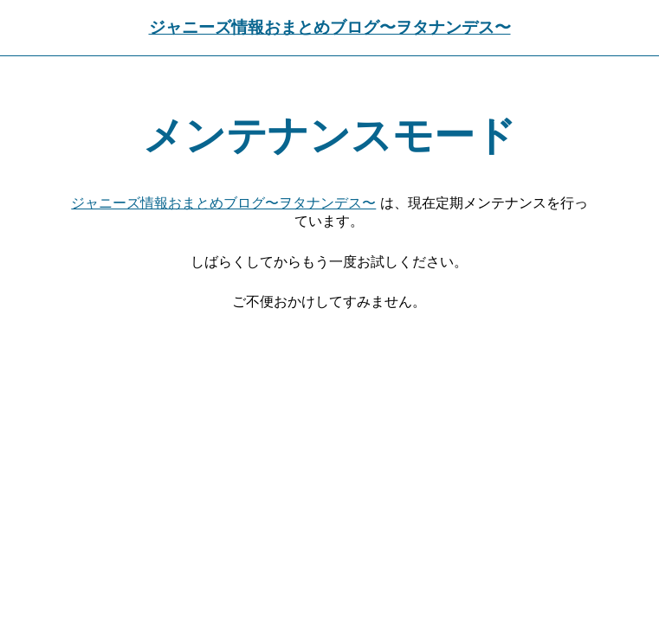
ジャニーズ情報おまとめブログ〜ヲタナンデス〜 (330, 27)
